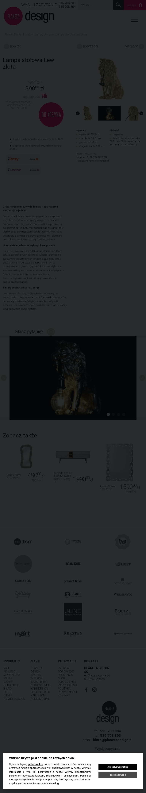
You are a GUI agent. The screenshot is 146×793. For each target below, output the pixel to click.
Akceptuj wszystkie (118, 767)
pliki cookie (35, 764)
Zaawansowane (118, 775)
